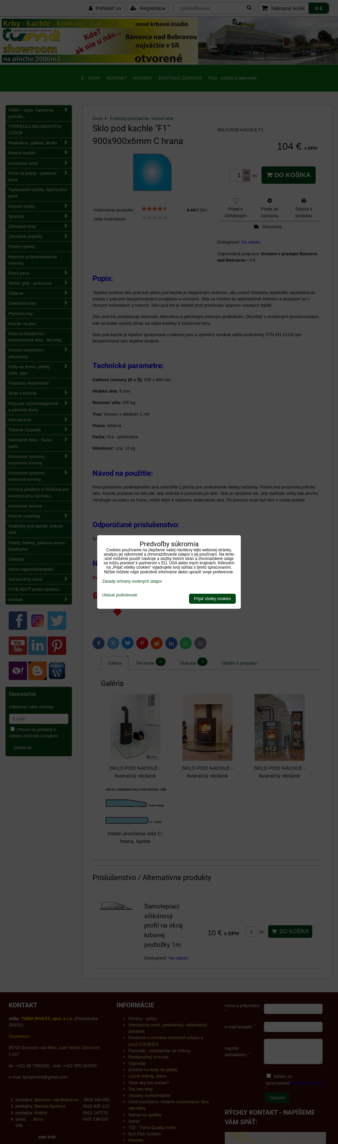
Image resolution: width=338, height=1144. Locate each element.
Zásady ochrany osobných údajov (132, 581)
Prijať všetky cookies (212, 598)
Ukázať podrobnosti (119, 595)
